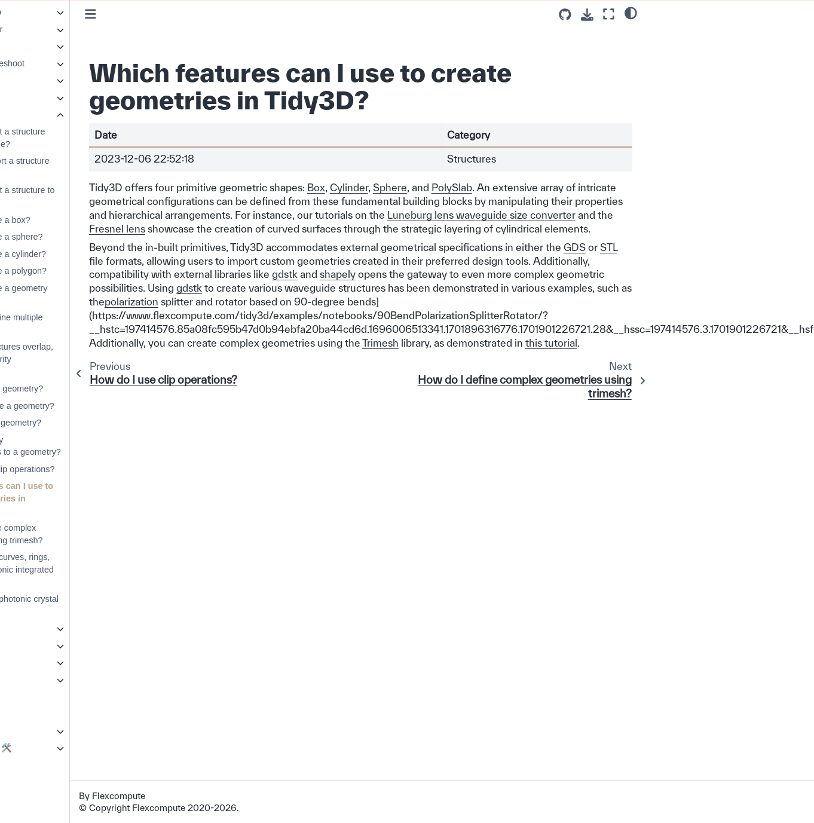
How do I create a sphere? (85, 236)
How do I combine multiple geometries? (85, 324)
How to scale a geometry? (84, 422)
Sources (41, 97)
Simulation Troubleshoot (71, 63)
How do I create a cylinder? (87, 254)
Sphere (483, 187)
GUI (23, 697)
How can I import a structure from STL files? (88, 167)
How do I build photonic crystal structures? (93, 605)
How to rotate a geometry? (85, 388)
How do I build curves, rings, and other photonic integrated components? (90, 569)
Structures (46, 115)
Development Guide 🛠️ (60, 747)
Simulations (47, 80)
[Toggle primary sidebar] (183, 14)
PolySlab (544, 187)
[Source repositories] (565, 15)
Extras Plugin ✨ (47, 731)
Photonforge (39, 713)
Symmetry (44, 628)
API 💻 (29, 662)
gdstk (544, 287)
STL (274, 274)
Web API (42, 645)
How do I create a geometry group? (87, 294)
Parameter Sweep (59, 12)
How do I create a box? (79, 220)
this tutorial (208, 383)
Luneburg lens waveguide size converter (308, 228)
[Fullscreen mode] (609, 14)
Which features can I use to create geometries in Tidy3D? (90, 498)
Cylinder (442, 187)
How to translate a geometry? (91, 406)
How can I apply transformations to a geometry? (94, 446)
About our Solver (47, 782)
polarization (574, 315)
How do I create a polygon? (87, 271)
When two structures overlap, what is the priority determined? (90, 359)
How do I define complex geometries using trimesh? (85, 534)
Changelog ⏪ (43, 765)
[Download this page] (587, 15)
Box (409, 187)
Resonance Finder (60, 29)
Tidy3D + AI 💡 (44, 679)
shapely (597, 287)
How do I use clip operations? (91, 469)
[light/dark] (631, 12)
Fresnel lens (470, 228)
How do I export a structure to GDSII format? (91, 196)
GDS (240, 274)
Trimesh (473, 369)
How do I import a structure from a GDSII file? (86, 138)
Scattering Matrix (57, 46)
